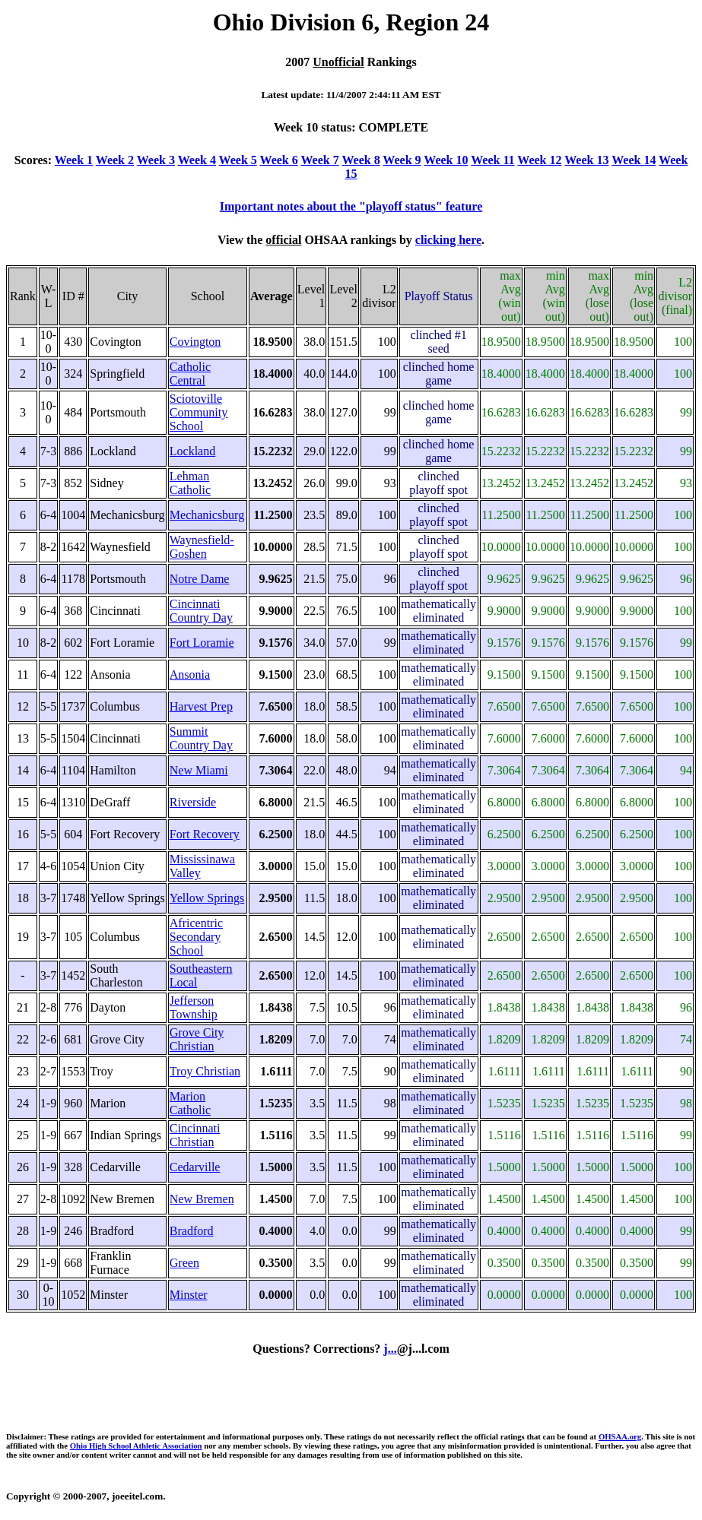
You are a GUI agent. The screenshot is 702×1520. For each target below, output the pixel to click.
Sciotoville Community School (198, 412)
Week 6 (279, 160)
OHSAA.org (620, 1436)
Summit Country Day (201, 738)
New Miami (199, 770)
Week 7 (319, 160)
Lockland (192, 451)
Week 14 (633, 160)
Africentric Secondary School (196, 937)
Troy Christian (205, 1071)
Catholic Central (190, 373)
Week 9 (402, 160)
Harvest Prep (201, 706)
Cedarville (195, 1167)
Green (184, 1262)
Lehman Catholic (190, 483)
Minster (189, 1294)
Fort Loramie (202, 642)
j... (389, 1348)
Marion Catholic (190, 1103)
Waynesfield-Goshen (202, 547)
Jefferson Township (194, 1007)
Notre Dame (200, 578)
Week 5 (238, 160)
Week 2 (115, 160)
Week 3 (156, 160)
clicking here (448, 239)
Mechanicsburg (207, 514)
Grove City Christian (197, 1039)
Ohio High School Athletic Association (136, 1445)
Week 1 (74, 160)
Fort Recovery (205, 834)
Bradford (192, 1230)
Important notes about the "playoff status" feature (351, 206)
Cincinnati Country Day (201, 610)
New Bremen (202, 1198)
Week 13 (586, 160)
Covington (195, 341)
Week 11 (492, 160)
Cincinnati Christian (195, 1135)
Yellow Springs (207, 897)
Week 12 (539, 160)
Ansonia (190, 674)
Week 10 (446, 160)
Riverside (193, 802)
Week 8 (360, 160)
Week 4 (197, 160)
